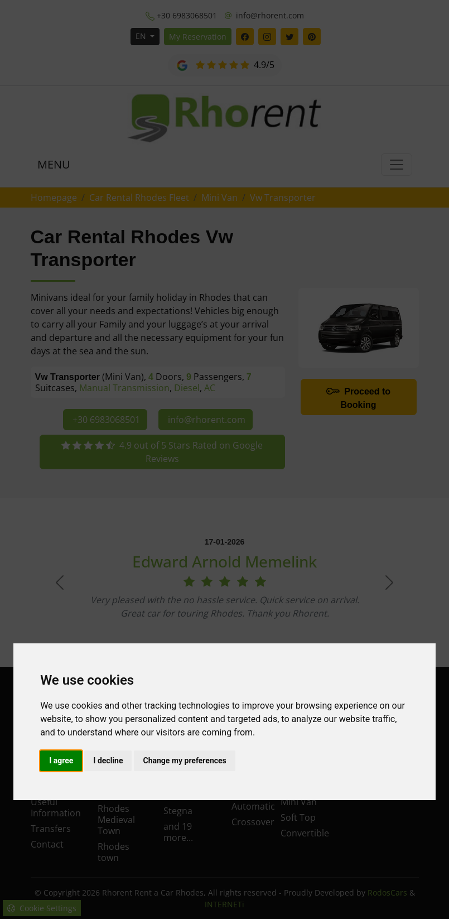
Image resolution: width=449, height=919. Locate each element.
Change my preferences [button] (184, 760)
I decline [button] (108, 760)
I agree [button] (61, 760)
